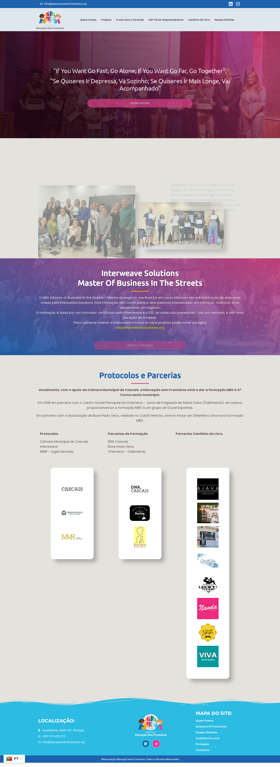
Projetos (106, 20)
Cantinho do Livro (199, 20)
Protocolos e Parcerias (130, 20)
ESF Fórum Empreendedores (166, 20)
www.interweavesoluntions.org (140, 328)
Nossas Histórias (224, 20)
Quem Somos (88, 20)
